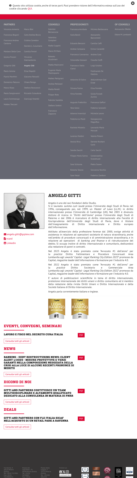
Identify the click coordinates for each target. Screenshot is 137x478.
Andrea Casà (96, 54)
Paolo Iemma (9, 71)
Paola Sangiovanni (12, 93)
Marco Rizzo (9, 87)
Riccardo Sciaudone (32, 93)
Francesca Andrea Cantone (11, 42)
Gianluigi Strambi (31, 99)
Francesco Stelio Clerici (77, 67)
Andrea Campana (77, 49)
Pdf (81, 335)
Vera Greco (74, 108)
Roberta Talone (76, 170)
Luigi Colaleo (96, 65)
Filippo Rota (53, 94)
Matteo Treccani (10, 104)
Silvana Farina (76, 88)
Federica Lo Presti (77, 119)
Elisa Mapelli (29, 71)
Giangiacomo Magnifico (96, 120)
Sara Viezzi (75, 175)
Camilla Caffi (96, 43)
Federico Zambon (98, 175)
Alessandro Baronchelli (96, 36)
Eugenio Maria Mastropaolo (54, 71)
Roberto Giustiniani (52, 58)
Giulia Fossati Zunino (96, 95)
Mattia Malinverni (55, 64)
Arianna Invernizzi (78, 113)
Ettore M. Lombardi (123, 34)
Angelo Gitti (29, 65)
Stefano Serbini (54, 105)
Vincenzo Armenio (11, 29)
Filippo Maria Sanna (79, 155)
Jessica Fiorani (10, 57)
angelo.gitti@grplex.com (20, 234)
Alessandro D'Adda (123, 29)
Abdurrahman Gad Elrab (98, 81)
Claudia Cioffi (96, 60)
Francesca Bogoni (11, 35)
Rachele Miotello (77, 127)
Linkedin (11, 243)
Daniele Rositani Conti (98, 143)
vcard (10, 238)
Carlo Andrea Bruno (32, 35)
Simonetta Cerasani (78, 60)
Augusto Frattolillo (78, 102)
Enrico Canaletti (97, 49)
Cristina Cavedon (31, 40)
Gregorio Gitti (9, 65)
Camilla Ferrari (30, 51)
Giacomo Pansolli (31, 76)
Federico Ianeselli (98, 108)
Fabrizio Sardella (55, 100)
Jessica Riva (75, 141)
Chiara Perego (30, 82)
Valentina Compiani (52, 39)
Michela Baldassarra (99, 29)
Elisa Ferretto (96, 88)
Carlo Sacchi (96, 150)
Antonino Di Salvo (78, 79)
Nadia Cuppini (54, 45)
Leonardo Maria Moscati (97, 129)
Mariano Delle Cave (12, 51)
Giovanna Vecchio (98, 170)
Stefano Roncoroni (32, 87)
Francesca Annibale (78, 29)
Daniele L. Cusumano (33, 46)
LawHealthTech (65, 475)
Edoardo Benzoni (77, 43)
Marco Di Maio (54, 51)
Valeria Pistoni (97, 136)
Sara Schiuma (76, 164)
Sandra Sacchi (76, 150)
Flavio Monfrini (10, 76)
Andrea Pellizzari (55, 84)
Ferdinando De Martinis (97, 72)
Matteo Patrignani (56, 78)
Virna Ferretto (76, 93)
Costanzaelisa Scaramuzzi (96, 157)
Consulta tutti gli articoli (17, 341)
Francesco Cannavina (79, 54)
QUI (30, 8)
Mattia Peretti (54, 89)
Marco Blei (28, 29)
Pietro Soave (96, 164)
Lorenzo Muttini (77, 136)
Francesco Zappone (52, 112)
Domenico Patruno (12, 82)
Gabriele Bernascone (53, 30)
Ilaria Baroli (75, 35)
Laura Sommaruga (12, 99)
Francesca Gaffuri (98, 102)
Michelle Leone (97, 113)
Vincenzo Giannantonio (30, 58)
